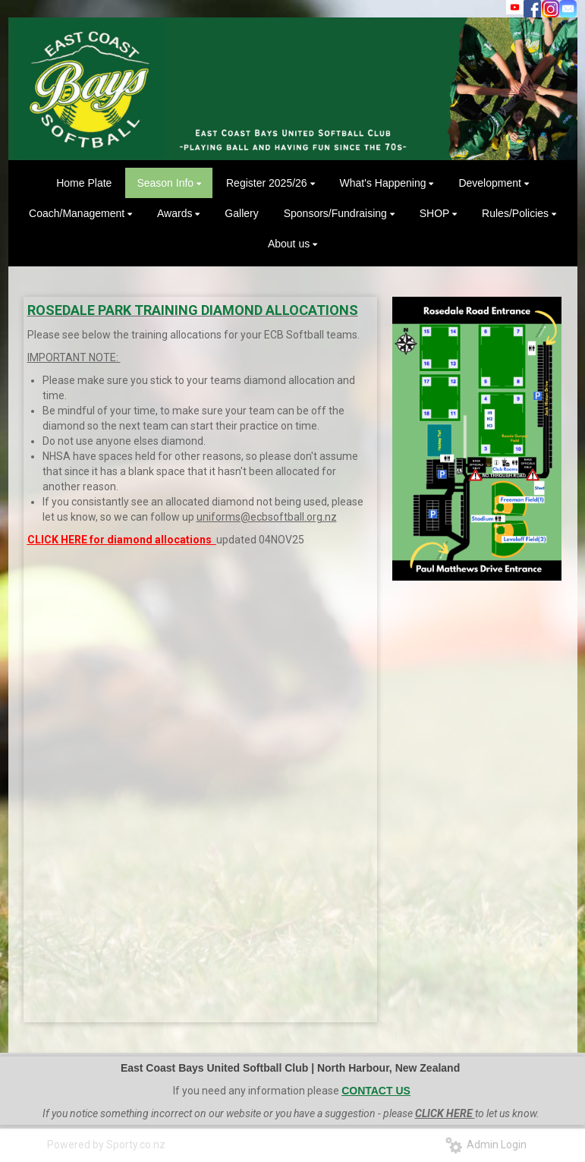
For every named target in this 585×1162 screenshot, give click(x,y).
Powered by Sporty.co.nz (106, 1144)
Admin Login (486, 1144)
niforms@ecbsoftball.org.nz (270, 517)
